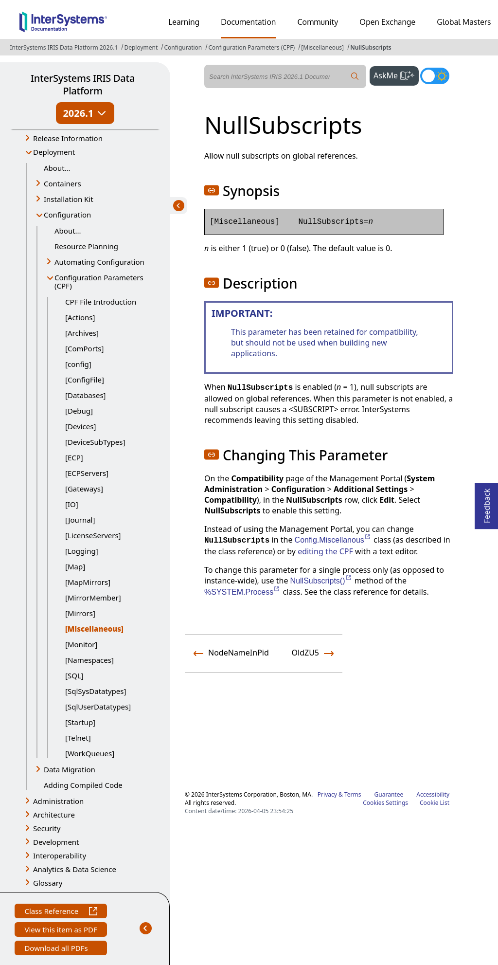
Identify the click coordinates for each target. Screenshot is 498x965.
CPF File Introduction (100, 302)
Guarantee (389, 794)
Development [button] (56, 842)
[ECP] (74, 457)
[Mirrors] (80, 613)
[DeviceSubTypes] (95, 442)
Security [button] (46, 828)
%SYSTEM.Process (242, 592)
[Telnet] (78, 738)
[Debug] (79, 411)
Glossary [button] (48, 883)
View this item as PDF (60, 931)
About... (57, 168)
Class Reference (60, 912)
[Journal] (80, 520)
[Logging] (81, 551)
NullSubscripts (370, 47)
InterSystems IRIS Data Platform (83, 84)
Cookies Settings (385, 803)
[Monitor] (81, 644)
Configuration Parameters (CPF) (251, 47)
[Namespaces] (89, 660)
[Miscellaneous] (322, 47)
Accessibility (432, 794)
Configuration (183, 47)
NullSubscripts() (321, 581)
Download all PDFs (57, 949)
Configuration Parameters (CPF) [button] (98, 282)
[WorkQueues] (89, 753)
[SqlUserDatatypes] (98, 706)
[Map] (75, 566)
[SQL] (74, 675)
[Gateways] (84, 488)
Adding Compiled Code (83, 785)
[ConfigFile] (84, 379)
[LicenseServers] (93, 535)
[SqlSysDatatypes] (95, 691)
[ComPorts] (84, 348)
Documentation (248, 22)
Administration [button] (58, 801)
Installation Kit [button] (68, 199)
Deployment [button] (54, 152)
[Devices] (80, 426)
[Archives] (82, 333)
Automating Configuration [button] (99, 262)
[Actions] (80, 317)
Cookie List (434, 803)
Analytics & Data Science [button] (74, 869)
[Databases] (85, 395)
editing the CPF (325, 551)
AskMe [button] (396, 74)
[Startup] (80, 722)
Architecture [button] (54, 814)
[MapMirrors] (87, 582)
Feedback (486, 503)
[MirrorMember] (93, 597)
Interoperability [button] (59, 855)
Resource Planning (86, 246)
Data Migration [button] (69, 769)
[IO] (71, 504)
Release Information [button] (68, 138)
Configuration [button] (67, 214)
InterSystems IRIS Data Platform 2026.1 (64, 47)
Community (317, 22)
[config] (78, 364)
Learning (183, 22)
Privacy (327, 794)
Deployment (141, 47)
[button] (211, 190)
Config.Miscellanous (333, 540)
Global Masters (464, 22)
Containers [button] (62, 183)
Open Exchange (387, 22)
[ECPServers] (86, 473)
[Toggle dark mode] (434, 76)
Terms (352, 794)
